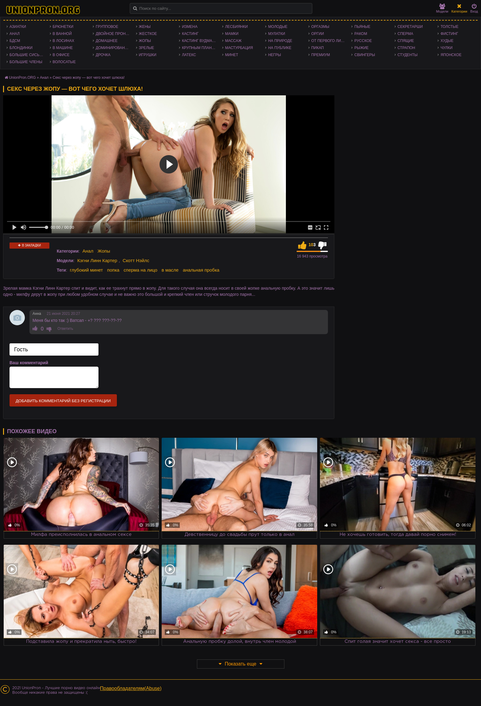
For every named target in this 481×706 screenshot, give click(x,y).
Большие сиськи (27, 55)
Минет (231, 55)
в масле (170, 270)
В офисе (61, 55)
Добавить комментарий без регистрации (63, 401)
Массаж (233, 41)
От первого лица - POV (329, 41)
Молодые (277, 27)
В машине (63, 48)
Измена (190, 27)
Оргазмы (320, 27)
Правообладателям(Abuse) (131, 688)
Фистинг (449, 34)
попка (113, 270)
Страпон (406, 48)
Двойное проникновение (114, 34)
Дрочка (103, 55)
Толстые (449, 27)
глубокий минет (86, 270)
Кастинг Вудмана (199, 41)
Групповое (107, 27)
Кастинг (190, 34)
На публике (279, 48)
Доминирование (113, 48)
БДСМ (15, 41)
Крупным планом (199, 48)
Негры (274, 55)
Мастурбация (239, 48)
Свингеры (364, 55)
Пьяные (362, 27)
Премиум (320, 55)
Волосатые (64, 62)
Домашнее (106, 41)
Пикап (317, 48)
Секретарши (410, 27)
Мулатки (276, 34)
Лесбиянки (236, 27)
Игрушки (147, 55)
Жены (145, 27)
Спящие (406, 41)
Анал (15, 34)
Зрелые (146, 48)
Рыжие (361, 48)
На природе (280, 41)
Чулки (446, 48)
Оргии (317, 34)
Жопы (145, 41)
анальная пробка (201, 270)
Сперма (405, 34)
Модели (442, 8)
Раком (360, 34)
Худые (447, 41)
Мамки (232, 34)
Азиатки (18, 27)
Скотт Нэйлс (136, 260)
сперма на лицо (140, 270)
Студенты (408, 55)
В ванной (62, 34)
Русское (363, 41)
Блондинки (21, 48)
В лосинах (64, 41)
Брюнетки (63, 27)
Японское (451, 55)
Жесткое (148, 34)
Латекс (189, 55)
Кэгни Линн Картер (97, 260)
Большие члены (26, 62)
